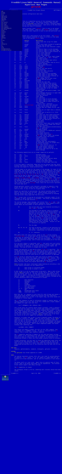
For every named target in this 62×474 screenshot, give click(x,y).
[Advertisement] (36, 461)
